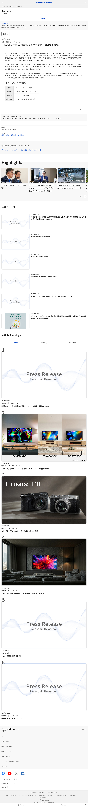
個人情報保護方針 (44, 797)
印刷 (5, 34)
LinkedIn (54, 792)
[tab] (44, 342)
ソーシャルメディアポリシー (72, 795)
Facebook (34, 792)
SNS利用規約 (41, 795)
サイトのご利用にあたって (29, 795)
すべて (3, 736)
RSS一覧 (3, 787)
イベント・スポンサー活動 (10, 761)
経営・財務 (5, 135)
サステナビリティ (7, 756)
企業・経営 (5, 42)
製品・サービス (6, 751)
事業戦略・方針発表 (17, 135)
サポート (8, 795)
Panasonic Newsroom (10, 730)
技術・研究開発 (6, 746)
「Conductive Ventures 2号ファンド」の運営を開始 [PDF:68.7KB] (21, 150)
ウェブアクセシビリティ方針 (55, 795)
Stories (4, 766)
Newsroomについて (7, 784)
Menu (43, 18)
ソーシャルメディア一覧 (8, 779)
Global (82, 730)
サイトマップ (16, 795)
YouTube (42, 792)
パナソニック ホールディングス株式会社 (11, 6)
